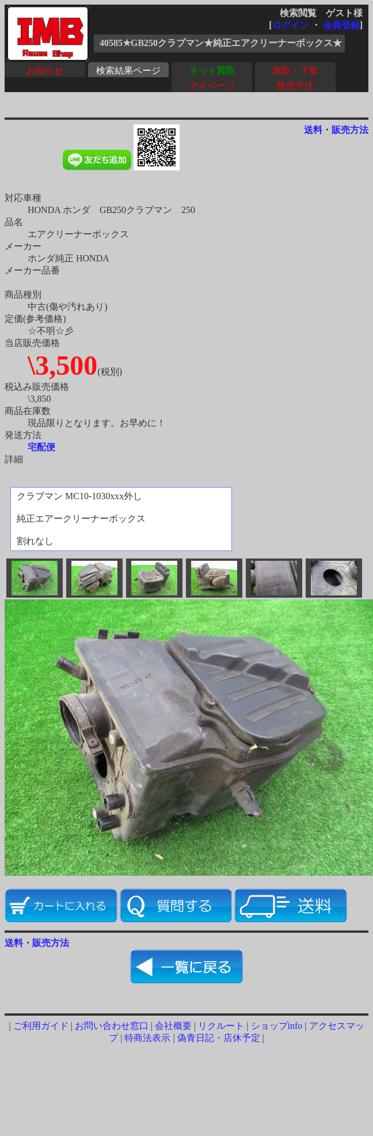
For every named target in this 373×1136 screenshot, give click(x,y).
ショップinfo (277, 1026)
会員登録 (341, 25)
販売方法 (295, 85)
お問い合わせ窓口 (112, 1026)
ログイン (290, 25)
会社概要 (173, 1026)
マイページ (212, 85)
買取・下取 (295, 70)
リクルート (221, 1026)
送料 (313, 130)
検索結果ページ (128, 70)
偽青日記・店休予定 (218, 1038)
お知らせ (44, 70)
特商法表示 (147, 1038)
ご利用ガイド (40, 1026)
